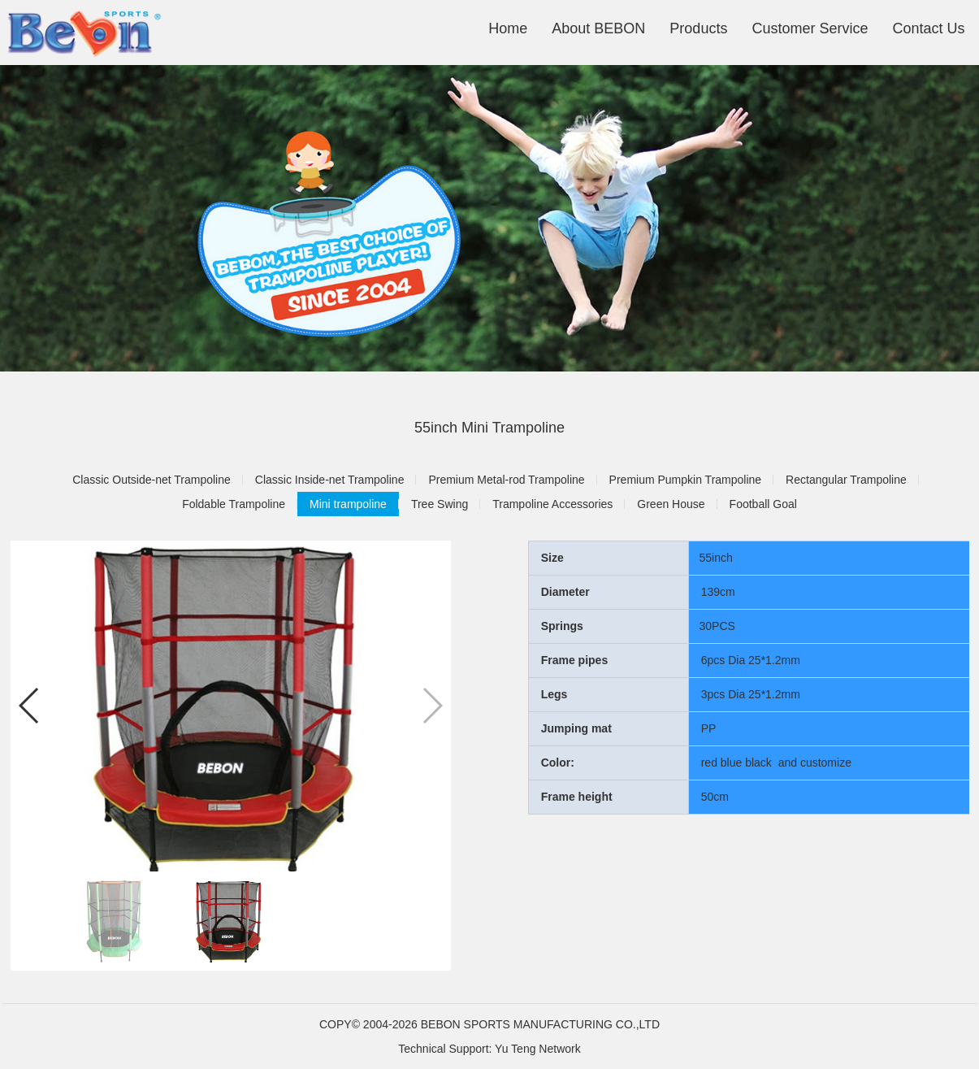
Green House (670, 504)
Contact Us (928, 28)
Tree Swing (439, 504)
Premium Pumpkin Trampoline (685, 479)
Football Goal (763, 504)
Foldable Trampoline (233, 504)
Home (507, 28)
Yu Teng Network (538, 1048)
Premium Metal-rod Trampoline (506, 479)
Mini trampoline (348, 504)
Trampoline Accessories (552, 504)
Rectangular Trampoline (846, 479)
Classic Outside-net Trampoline (151, 479)
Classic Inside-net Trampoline (330, 479)
